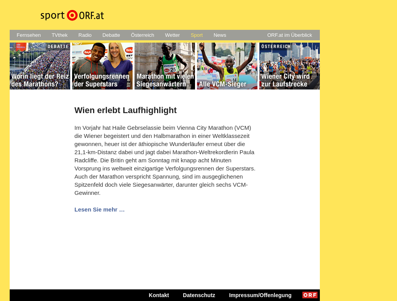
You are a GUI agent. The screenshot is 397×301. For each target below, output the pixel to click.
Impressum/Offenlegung (260, 295)
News (220, 35)
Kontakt (159, 295)
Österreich (142, 35)
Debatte (111, 35)
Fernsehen (29, 35)
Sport (197, 35)
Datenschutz (199, 295)
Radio (84, 35)
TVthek (59, 35)
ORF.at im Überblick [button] (289, 35)
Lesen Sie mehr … (99, 209)
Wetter (172, 35)
